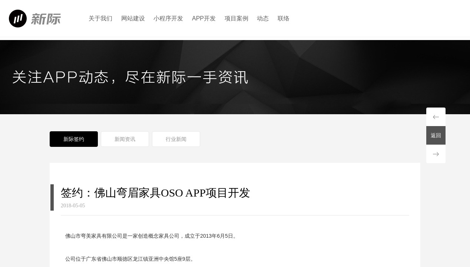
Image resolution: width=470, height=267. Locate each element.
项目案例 (236, 18)
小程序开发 (168, 18)
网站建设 (133, 18)
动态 (263, 18)
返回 (436, 135)
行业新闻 (176, 139)
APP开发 (204, 18)
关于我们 (100, 18)
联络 (283, 18)
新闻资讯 (125, 139)
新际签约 (73, 139)
